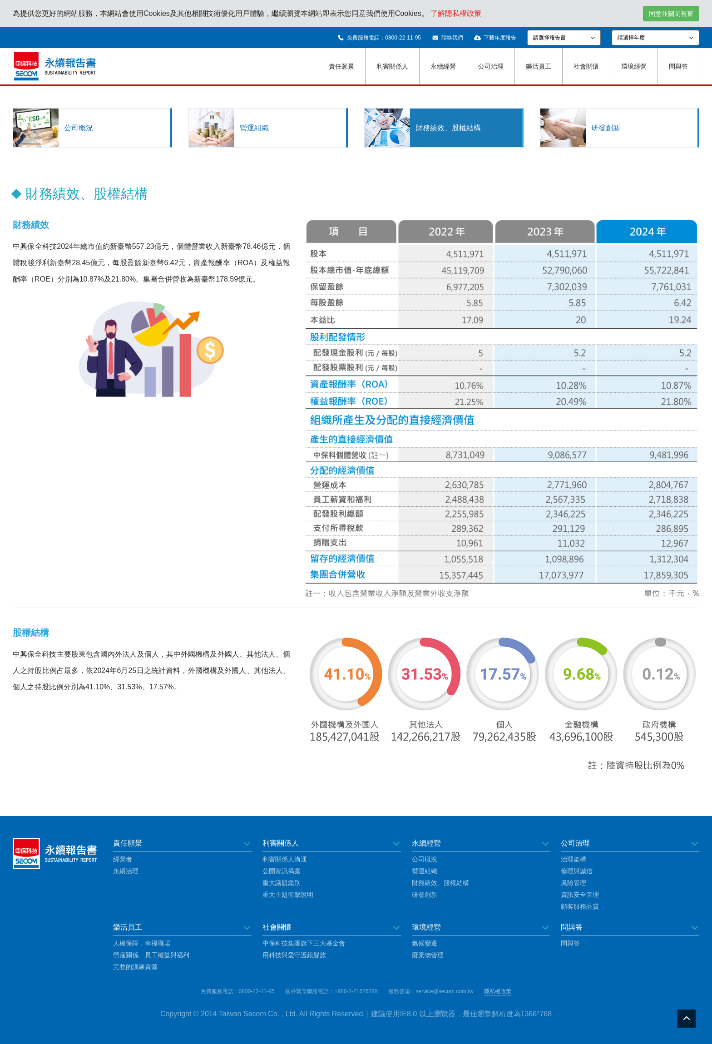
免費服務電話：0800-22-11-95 (379, 38)
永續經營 (443, 66)
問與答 (678, 66)
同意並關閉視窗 (671, 13)
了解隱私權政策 (455, 13)
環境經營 (634, 66)
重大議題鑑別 (281, 882)
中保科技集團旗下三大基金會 (303, 943)
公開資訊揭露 (281, 871)
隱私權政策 (497, 991)
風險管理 (573, 882)
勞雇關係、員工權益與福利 (151, 955)
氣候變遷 (424, 943)
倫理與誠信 (577, 871)
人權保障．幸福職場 (141, 943)
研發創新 (424, 894)
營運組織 (424, 871)
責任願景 (341, 66)
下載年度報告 (495, 38)
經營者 (122, 859)
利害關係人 (392, 66)
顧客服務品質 (580, 906)
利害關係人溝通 (284, 859)
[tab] (92, 128)
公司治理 (491, 66)
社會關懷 (586, 66)
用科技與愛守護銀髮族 (294, 955)
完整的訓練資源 (135, 966)
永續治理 (125, 871)
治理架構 (573, 859)
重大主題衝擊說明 (287, 894)
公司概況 (424, 859)
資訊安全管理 (580, 894)
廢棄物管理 (428, 955)
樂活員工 (538, 66)
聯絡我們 (447, 38)
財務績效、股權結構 (440, 882)
